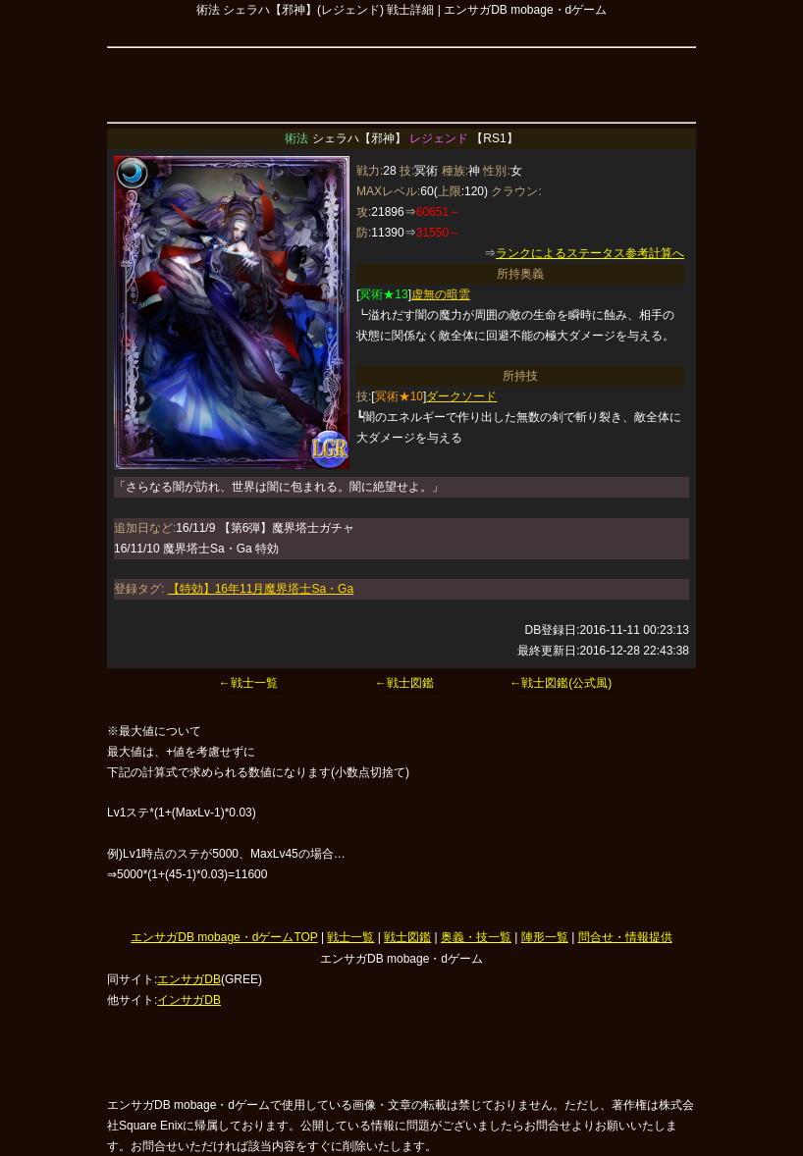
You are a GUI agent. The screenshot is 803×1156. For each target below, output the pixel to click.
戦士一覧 (350, 937)
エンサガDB (189, 979)
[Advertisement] (401, 82)
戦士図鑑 (407, 937)
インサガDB (189, 1000)
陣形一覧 (544, 937)
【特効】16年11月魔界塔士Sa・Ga (260, 589)
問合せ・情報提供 (625, 937)
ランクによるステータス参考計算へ (590, 253)
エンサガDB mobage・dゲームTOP (224, 937)
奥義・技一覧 (476, 937)
